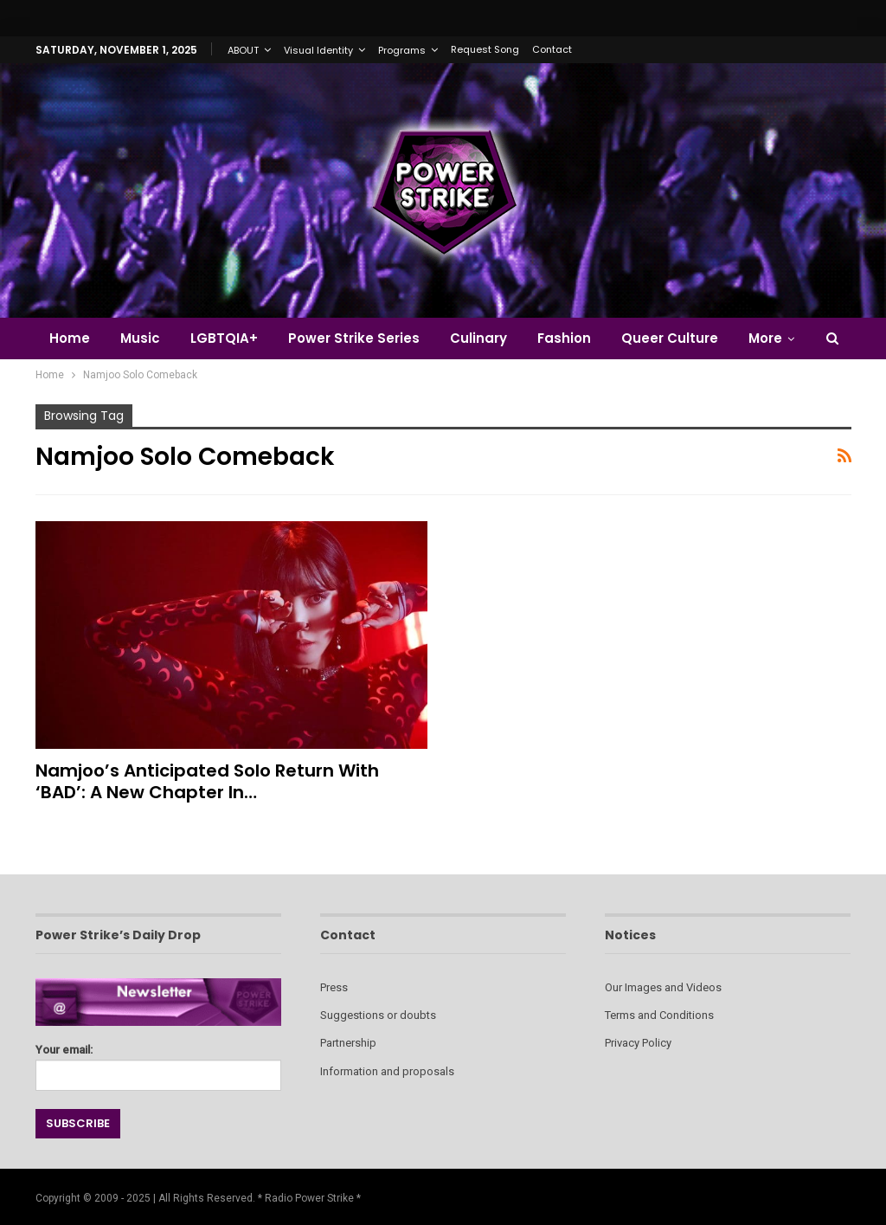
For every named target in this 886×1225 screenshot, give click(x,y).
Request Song (485, 49)
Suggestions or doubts (378, 1015)
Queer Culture (669, 338)
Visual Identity (318, 50)
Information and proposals (387, 1071)
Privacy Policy (638, 1042)
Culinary (478, 338)
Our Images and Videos (663, 987)
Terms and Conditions (659, 1015)
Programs (402, 50)
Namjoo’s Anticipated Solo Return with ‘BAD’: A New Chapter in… (207, 781)
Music (140, 338)
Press (334, 987)
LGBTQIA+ (224, 338)
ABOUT (243, 50)
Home (69, 338)
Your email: (158, 1062)
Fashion (564, 338)
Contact (552, 49)
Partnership (348, 1042)
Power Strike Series (354, 338)
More (765, 338)
